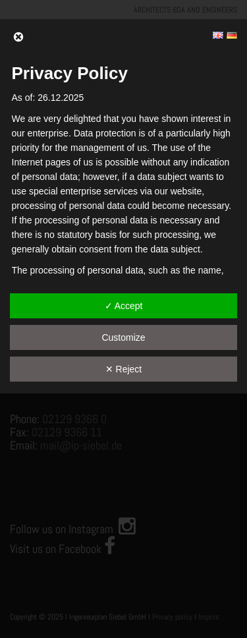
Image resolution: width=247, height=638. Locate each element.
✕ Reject (123, 369)
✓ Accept (124, 306)
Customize (123, 337)
